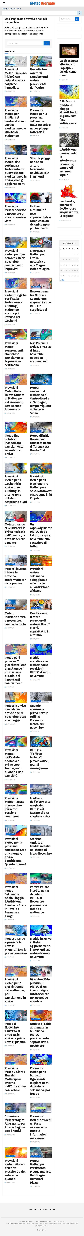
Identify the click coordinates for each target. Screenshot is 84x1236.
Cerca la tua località (42, 11)
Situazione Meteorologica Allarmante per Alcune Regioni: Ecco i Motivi (15, 1123)
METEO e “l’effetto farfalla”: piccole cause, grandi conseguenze (39, 759)
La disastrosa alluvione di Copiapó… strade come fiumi (69, 68)
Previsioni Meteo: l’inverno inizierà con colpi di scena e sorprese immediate (16, 78)
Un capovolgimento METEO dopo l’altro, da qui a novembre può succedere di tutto (41, 535)
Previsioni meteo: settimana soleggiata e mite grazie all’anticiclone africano (39, 580)
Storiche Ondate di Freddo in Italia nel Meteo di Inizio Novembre (41, 846)
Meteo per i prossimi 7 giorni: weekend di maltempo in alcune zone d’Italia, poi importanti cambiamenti (15, 670)
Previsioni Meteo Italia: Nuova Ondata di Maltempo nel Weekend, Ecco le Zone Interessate (14, 398)
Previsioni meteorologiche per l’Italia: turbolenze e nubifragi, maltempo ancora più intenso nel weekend (15, 306)
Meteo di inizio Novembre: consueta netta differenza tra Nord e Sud (40, 443)
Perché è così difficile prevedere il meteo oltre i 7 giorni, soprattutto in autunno (40, 624)
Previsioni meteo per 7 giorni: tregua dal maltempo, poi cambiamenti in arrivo (15, 990)
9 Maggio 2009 (64, 179)
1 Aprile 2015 (64, 79)
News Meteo (11, 64)
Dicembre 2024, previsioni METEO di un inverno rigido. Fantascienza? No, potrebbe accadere (40, 990)
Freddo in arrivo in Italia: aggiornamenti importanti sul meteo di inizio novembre (41, 948)
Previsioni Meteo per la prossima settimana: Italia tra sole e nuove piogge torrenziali (40, 121)
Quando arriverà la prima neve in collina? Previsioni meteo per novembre (39, 716)
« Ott (62, 280)
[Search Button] (47, 43)
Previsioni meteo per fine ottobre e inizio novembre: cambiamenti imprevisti (15, 260)
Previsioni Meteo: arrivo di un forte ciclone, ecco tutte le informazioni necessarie (40, 1127)
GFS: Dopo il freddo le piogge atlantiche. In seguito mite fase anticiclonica (68, 112)
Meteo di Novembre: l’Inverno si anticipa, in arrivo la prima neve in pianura (15, 1033)
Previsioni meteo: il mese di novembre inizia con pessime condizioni (14, 807)
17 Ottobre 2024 (10, 1134)
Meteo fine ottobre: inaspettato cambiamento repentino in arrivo (14, 445)
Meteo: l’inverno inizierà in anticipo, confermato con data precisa (16, 576)
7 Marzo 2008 (64, 127)
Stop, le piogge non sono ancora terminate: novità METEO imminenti (40, 167)
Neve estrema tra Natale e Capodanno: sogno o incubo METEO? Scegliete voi (40, 300)
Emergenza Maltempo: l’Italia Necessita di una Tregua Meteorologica (40, 260)
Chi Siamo (43, 1209)
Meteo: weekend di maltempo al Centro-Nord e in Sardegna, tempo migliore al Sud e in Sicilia (40, 400)
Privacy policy (33, 1209)
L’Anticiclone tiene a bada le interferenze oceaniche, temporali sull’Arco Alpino (68, 162)
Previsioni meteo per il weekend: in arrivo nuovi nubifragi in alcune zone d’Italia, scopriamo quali (16, 489)
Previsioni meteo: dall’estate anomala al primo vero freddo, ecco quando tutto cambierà (14, 762)
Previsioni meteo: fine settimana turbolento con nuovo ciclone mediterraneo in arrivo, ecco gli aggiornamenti (16, 171)
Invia (79, 13)
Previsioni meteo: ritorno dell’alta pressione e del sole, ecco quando (15, 1170)
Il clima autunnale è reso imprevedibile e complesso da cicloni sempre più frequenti (40, 217)
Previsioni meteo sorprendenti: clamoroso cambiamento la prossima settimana (14, 354)
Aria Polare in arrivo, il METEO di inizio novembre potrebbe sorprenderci (40, 352)
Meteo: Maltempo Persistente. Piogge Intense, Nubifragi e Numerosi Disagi (40, 1171)
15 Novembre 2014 (65, 220)
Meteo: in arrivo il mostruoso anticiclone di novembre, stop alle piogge (15, 713)
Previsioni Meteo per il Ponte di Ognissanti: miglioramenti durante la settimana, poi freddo (40, 1080)
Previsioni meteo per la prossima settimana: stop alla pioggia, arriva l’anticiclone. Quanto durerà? (15, 851)
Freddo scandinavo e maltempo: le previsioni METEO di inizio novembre (40, 667)
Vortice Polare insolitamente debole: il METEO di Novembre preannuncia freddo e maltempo (39, 899)
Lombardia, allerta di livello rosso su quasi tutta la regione (69, 208)
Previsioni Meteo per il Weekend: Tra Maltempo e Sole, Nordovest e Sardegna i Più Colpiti (41, 487)
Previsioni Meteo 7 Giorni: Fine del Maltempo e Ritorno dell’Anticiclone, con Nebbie (15, 1079)
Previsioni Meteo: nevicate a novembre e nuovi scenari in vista (15, 213)
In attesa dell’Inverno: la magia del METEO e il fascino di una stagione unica (40, 807)
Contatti (52, 1209)
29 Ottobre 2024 (10, 91)
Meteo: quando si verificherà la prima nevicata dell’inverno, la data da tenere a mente (15, 533)
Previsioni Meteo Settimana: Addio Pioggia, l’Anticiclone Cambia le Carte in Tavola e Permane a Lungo (15, 901)
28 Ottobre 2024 (10, 457)
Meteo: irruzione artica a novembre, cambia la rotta (15, 618)
